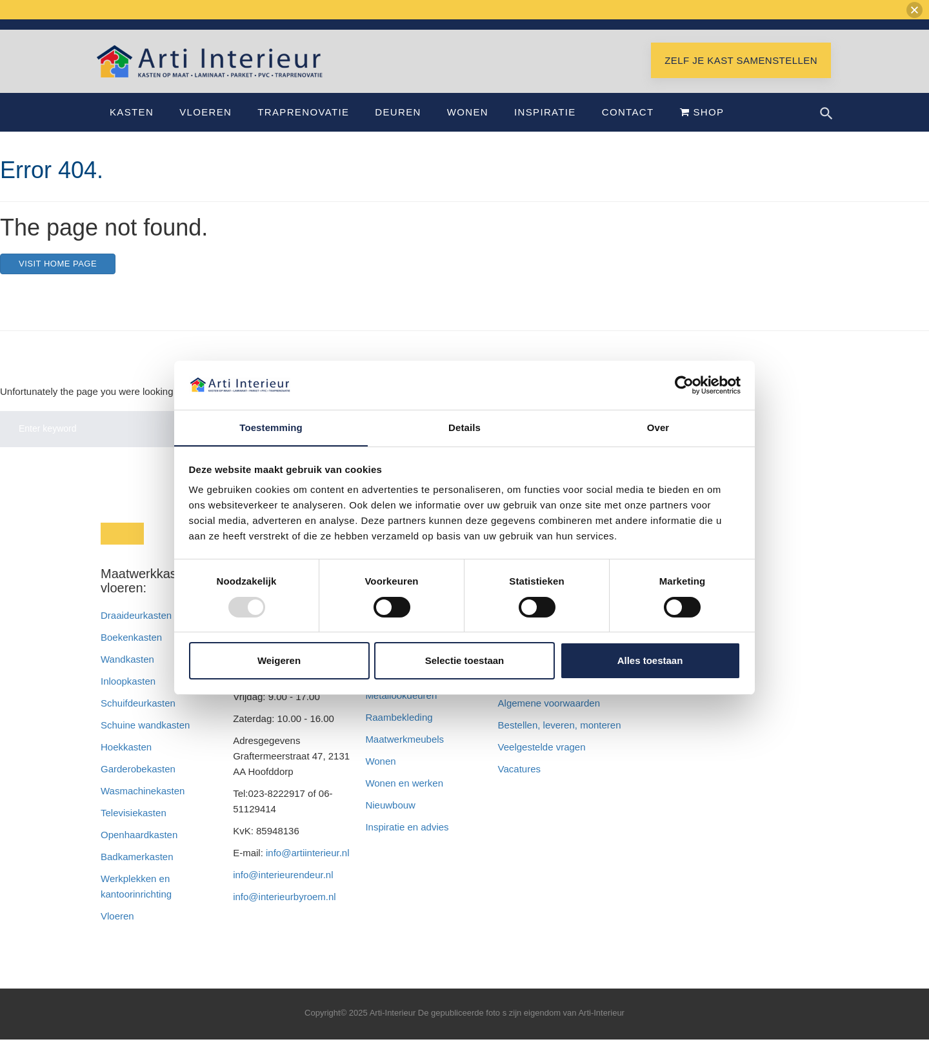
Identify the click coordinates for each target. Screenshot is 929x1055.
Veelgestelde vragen (542, 762)
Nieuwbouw (390, 820)
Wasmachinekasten (143, 806)
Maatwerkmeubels (404, 754)
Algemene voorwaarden (549, 718)
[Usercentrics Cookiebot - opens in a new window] (684, 384)
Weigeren (279, 661)
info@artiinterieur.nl (606, 31)
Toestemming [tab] (271, 427)
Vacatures (519, 784)
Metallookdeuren (401, 710)
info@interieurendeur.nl (283, 890)
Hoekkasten (126, 762)
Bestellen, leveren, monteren (559, 740)
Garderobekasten (138, 784)
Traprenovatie (303, 127)
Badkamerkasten (137, 872)
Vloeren (205, 127)
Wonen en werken (404, 798)
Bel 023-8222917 (694, 31)
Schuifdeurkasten (138, 718)
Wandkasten (127, 674)
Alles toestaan (650, 661)
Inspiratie (545, 127)
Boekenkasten (131, 652)
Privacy (514, 696)
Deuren (398, 127)
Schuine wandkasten (145, 740)
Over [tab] (658, 427)
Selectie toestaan (464, 661)
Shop (702, 127)
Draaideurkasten (136, 630)
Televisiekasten (133, 828)
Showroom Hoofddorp (783, 31)
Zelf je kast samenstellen (740, 75)
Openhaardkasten (139, 850)
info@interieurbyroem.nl (284, 912)
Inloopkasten (128, 696)
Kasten (132, 127)
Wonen (467, 127)
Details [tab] (464, 427)
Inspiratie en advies (406, 842)
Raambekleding (398, 732)
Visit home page (58, 279)
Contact (628, 127)
